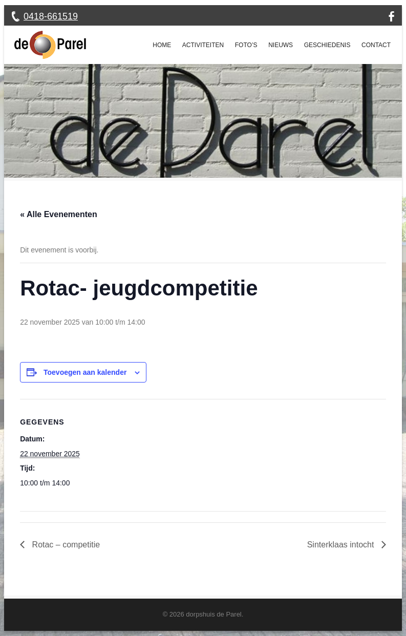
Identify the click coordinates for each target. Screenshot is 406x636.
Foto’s (246, 45)
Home (162, 45)
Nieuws (280, 45)
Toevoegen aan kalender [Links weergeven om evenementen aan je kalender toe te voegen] (85, 372)
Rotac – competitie (65, 544)
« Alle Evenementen (58, 214)
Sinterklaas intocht (341, 544)
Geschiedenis (327, 45)
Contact (376, 45)
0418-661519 (51, 16)
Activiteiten (203, 45)
